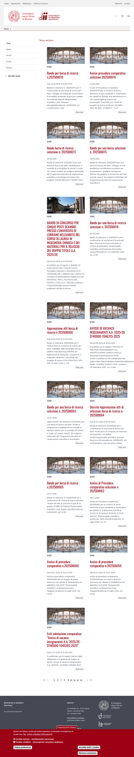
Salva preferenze (23, 749)
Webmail (118, 4)
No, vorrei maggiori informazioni (37, 736)
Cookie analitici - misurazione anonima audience (39, 744)
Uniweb (127, 4)
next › (88, 680)
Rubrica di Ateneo (41, 4)
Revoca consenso (87, 755)
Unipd (6, 4)
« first (44, 680)
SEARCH (119, 20)
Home (6, 29)
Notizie (9, 68)
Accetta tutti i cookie (89, 749)
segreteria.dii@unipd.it (74, 727)
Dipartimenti (15, 4)
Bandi (8, 49)
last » (91, 680)
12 (78, 680)
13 (81, 680)
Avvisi (8, 55)
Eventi (9, 61)
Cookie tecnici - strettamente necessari (35, 741)
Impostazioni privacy (67, 729)
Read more (79, 112)
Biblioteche (27, 4)
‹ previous (48, 680)
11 (75, 680)
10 (71, 680)
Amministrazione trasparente (13, 711)
